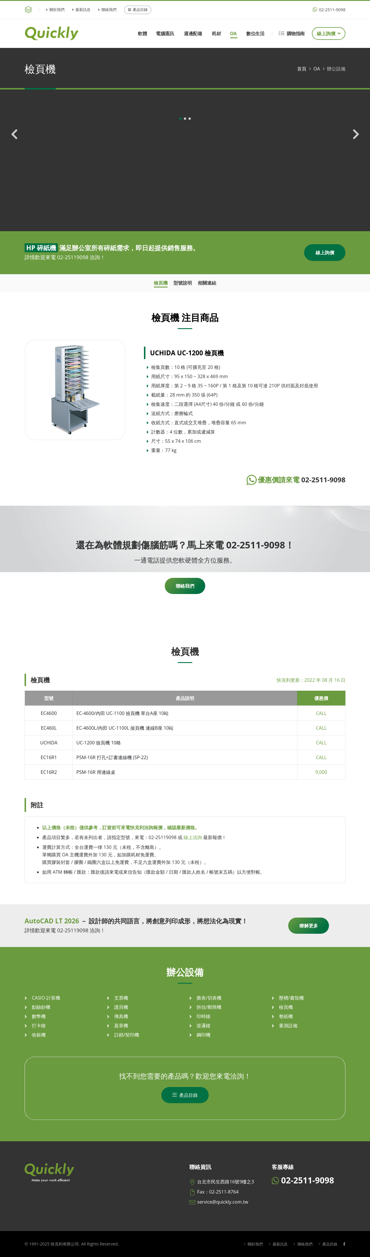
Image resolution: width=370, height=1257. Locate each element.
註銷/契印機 (126, 1035)
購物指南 (292, 33)
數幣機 (39, 1016)
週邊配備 (193, 33)
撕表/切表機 (209, 998)
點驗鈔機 (41, 1007)
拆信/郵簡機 (209, 1007)
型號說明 (182, 283)
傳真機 (121, 1016)
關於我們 (55, 9)
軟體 (142, 33)
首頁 (301, 69)
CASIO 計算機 (46, 998)
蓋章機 (121, 1025)
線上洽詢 (193, 837)
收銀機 (39, 1035)
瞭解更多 (308, 925)
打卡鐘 (39, 1025)
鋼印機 (203, 1035)
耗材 (216, 33)
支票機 (121, 998)
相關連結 (207, 283)
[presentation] (14, 158)
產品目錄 (138, 9)
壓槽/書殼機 (291, 998)
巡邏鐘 (203, 1025)
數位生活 (255, 33)
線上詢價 (329, 33)
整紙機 (286, 1016)
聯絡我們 (107, 9)
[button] (180, 211)
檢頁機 (161, 283)
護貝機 (121, 1007)
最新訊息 (81, 9)
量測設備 (288, 1025)
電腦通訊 (165, 33)
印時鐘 (203, 1016)
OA (233, 33)
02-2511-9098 (329, 9)
